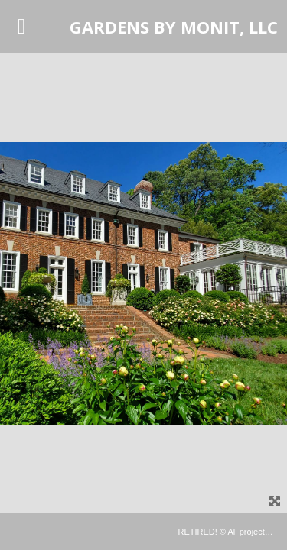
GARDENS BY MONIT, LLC (174, 26)
